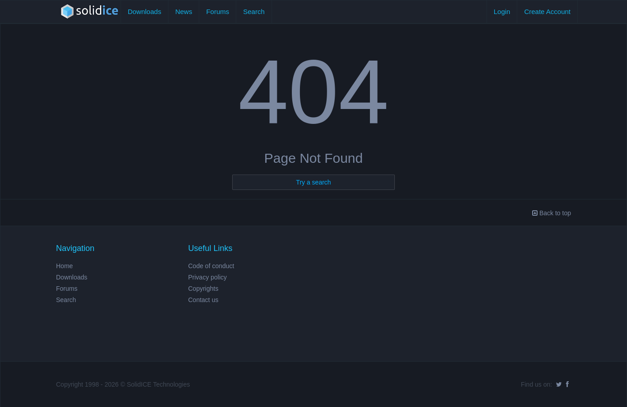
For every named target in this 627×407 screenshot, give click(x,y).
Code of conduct (211, 266)
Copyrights (203, 288)
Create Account (547, 11)
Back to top (551, 213)
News (183, 11)
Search (254, 11)
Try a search (313, 182)
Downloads (144, 11)
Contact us (203, 299)
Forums (217, 11)
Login (502, 11)
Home (64, 266)
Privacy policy (207, 277)
